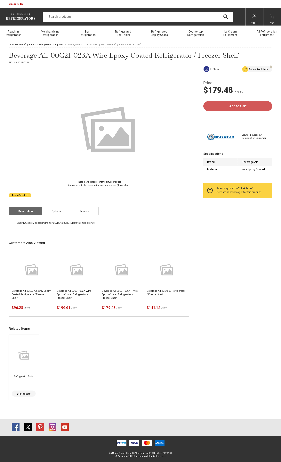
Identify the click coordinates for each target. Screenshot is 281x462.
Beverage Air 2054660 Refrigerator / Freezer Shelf (166, 292)
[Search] (138, 17)
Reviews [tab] (84, 211)
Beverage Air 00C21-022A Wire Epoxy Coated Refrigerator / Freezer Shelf (74, 294)
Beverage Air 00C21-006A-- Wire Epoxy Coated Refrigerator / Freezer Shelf (120, 294)
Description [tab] (25, 211)
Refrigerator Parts (24, 376)
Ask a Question (20, 195)
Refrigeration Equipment (51, 44)
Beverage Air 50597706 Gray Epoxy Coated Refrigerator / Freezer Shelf (31, 294)
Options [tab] (56, 211)
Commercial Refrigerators (22, 44)
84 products (23, 393)
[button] (16, 4)
